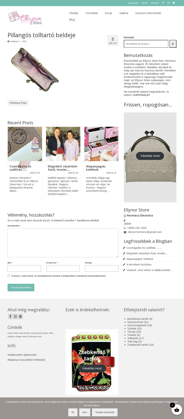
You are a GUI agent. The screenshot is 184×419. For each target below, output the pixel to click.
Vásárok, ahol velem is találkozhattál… (149, 270)
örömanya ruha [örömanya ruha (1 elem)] (35, 336)
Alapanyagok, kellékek (139, 258)
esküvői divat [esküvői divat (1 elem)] (24, 333)
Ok (73, 412)
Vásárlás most (150, 156)
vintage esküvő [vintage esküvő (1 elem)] (21, 336)
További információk (104, 412)
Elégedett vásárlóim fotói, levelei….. (147, 253)
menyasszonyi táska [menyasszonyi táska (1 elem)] (39, 333)
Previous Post (18, 102)
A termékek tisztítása (138, 264)
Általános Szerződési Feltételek (26, 359)
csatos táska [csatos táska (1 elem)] (13, 333)
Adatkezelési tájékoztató (22, 354)
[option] (25, 165)
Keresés (129, 37)
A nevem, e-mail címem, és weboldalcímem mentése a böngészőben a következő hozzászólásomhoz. (59, 276)
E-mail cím (52, 263)
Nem (84, 412)
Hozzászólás (14, 226)
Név (10, 263)
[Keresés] (172, 44)
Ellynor (15, 41)
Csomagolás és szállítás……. (144, 247)
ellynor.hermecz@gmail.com (143, 231)
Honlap (88, 263)
